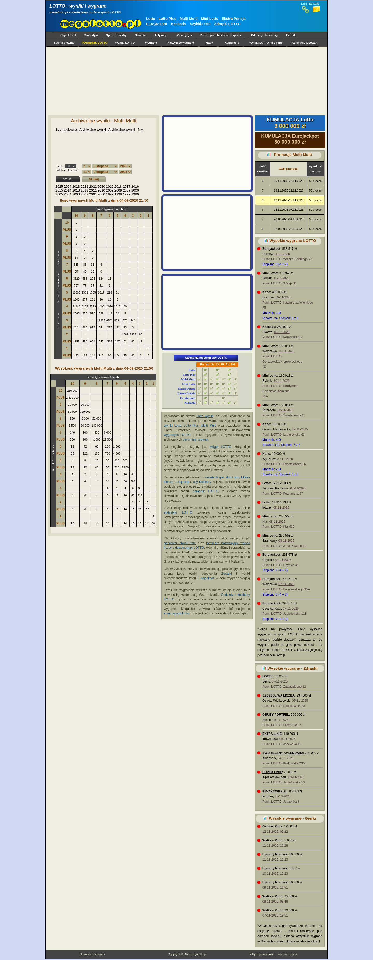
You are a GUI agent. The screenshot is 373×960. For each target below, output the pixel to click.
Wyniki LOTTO (125, 42)
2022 (84, 186)
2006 (135, 190)
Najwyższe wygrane (180, 42)
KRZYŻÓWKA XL (274, 791)
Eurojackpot (156, 24)
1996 (135, 194)
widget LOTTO (220, 447)
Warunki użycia (287, 954)
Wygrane (151, 42)
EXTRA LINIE (272, 734)
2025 (59, 186)
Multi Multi (189, 19)
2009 (109, 190)
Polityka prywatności (261, 954)
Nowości (140, 35)
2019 (109, 186)
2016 (135, 186)
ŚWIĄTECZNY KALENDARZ (282, 753)
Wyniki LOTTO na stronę (266, 42)
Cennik (291, 35)
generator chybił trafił (180, 543)
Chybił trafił (68, 35)
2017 (126, 186)
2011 (93, 190)
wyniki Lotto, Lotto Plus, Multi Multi (190, 425)
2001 (93, 194)
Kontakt (314, 3)
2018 (118, 186)
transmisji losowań (195, 439)
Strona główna (64, 42)
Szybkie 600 (200, 24)
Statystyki (91, 35)
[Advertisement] (185, 80)
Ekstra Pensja (234, 19)
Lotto (150, 19)
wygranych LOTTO (177, 435)
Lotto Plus (167, 19)
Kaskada (178, 24)
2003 (76, 194)
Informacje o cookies (92, 954)
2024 (67, 186)
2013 (76, 190)
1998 (118, 194)
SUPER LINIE (272, 772)
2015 (59, 190)
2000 (101, 194)
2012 (84, 190)
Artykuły (160, 35)
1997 (126, 194)
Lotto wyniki (204, 416)
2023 (76, 186)
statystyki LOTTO (178, 512)
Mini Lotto (209, 19)
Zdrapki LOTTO (227, 24)
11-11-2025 (282, 254)
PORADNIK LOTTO (94, 42)
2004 (67, 194)
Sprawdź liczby (116, 35)
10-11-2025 (281, 332)
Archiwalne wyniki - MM (126, 129)
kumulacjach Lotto (176, 613)
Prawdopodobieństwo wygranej (221, 35)
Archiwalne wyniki (92, 129)
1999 (109, 194)
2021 (93, 186)
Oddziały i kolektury (264, 35)
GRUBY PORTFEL (275, 714)
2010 (101, 190)
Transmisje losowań (304, 42)
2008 (118, 190)
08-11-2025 (298, 488)
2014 (67, 190)
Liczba (60, 166)
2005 (59, 194)
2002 (84, 194)
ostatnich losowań (67, 170)
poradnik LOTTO (205, 491)
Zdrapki (226, 573)
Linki (304, 3)
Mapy (209, 42)
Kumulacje (232, 42)
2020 (101, 186)
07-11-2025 (283, 560)
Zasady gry (184, 35)
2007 (126, 190)
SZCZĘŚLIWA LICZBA (278, 695)
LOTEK (267, 676)
